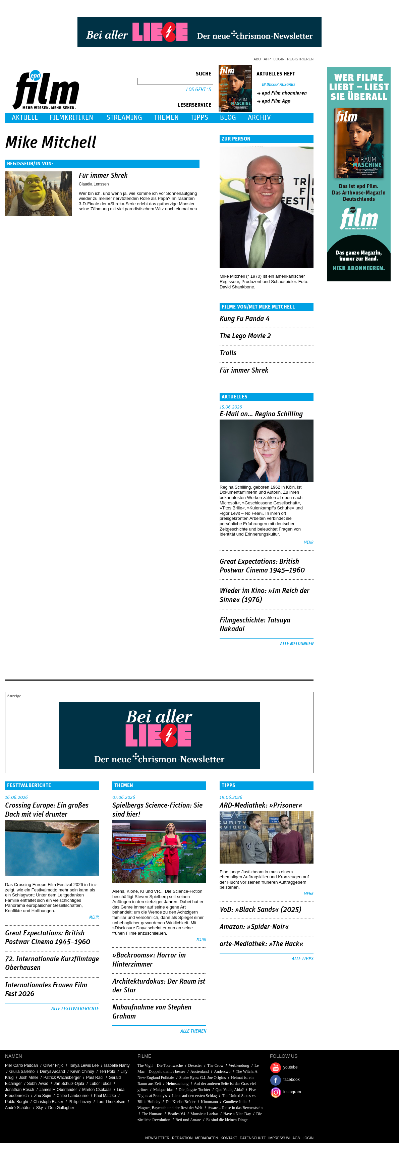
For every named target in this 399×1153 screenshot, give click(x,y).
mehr (309, 542)
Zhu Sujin (42, 1095)
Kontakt (229, 1138)
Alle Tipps (303, 958)
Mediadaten (206, 1138)
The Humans (152, 1113)
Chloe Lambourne (72, 1095)
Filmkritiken (71, 117)
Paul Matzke (105, 1095)
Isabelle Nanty (117, 1065)
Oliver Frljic (53, 1065)
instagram (292, 1092)
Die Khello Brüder (180, 1101)
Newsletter (157, 1138)
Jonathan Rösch (19, 1089)
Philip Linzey (80, 1101)
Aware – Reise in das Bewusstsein (235, 1107)
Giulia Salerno (22, 1071)
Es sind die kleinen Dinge (226, 1119)
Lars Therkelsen (111, 1101)
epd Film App (276, 101)
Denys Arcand (52, 1071)
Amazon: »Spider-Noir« (254, 927)
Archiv (259, 117)
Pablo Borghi (16, 1101)
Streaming (124, 117)
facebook (291, 1079)
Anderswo (222, 1071)
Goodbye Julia (234, 1101)
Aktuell (25, 117)
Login (279, 59)
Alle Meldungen (297, 644)
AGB (296, 1138)
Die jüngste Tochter (194, 1089)
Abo (257, 59)
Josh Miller (28, 1077)
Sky (39, 1107)
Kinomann (209, 1101)
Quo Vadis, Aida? (230, 1089)
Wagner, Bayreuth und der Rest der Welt (170, 1107)
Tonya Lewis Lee (84, 1065)
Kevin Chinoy (82, 1071)
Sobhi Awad (37, 1083)
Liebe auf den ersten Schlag (194, 1095)
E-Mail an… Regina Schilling (261, 414)
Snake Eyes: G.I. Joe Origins (202, 1077)
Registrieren (300, 59)
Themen (166, 117)
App (267, 59)
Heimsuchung (177, 1083)
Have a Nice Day (237, 1113)
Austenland (199, 1071)
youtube (290, 1067)
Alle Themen (193, 1031)
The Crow (215, 1065)
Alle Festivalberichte (75, 1008)
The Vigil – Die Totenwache (160, 1065)
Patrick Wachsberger (62, 1077)
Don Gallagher (61, 1107)
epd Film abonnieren (284, 93)
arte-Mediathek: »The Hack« (261, 944)
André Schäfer (18, 1107)
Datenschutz (253, 1138)
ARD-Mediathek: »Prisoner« (261, 805)
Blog (228, 117)
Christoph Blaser (48, 1101)
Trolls (228, 353)
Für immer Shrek (103, 175)
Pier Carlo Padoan (21, 1065)
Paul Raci (94, 1077)
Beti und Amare (188, 1119)
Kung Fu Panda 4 (245, 319)
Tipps (199, 117)
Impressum (279, 1138)
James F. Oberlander (58, 1089)
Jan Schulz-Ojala (69, 1083)
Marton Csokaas (96, 1089)
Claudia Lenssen (94, 184)
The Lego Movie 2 (245, 336)
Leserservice (194, 105)
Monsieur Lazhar (204, 1113)
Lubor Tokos (100, 1083)
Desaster (195, 1065)
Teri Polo (107, 1071)
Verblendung (239, 1065)
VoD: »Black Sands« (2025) (260, 910)
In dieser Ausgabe (278, 85)
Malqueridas (163, 1089)
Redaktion (182, 1138)
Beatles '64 (176, 1113)
